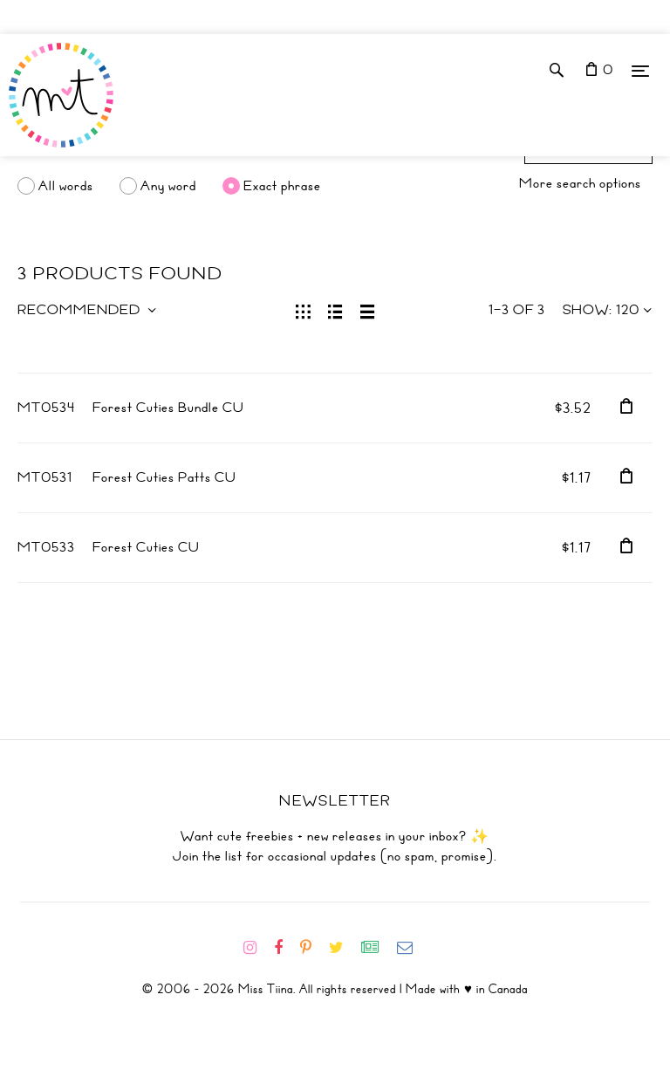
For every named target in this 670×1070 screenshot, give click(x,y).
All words (65, 185)
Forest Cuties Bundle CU (168, 407)
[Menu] (640, 70)
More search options (580, 183)
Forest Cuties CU (146, 547)
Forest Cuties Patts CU (164, 477)
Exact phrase (282, 185)
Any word (168, 185)
